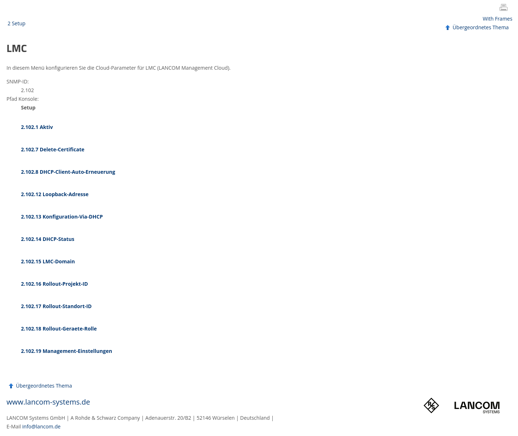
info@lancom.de (41, 426)
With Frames (498, 18)
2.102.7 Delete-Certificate (52, 149)
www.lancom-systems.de (48, 402)
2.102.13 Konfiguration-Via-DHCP (62, 216)
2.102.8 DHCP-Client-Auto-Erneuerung (68, 171)
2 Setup (16, 23)
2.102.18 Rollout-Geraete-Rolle (59, 328)
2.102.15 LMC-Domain (48, 261)
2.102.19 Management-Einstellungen (66, 350)
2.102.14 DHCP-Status (47, 239)
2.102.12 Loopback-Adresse (55, 194)
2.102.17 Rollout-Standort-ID (56, 306)
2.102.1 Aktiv (37, 127)
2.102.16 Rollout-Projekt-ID (54, 283)
